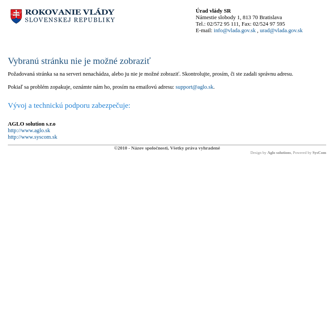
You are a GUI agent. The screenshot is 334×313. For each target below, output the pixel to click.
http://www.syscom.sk (32, 137)
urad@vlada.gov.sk (281, 30)
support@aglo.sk (195, 87)
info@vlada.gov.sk (235, 30)
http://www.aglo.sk (29, 130)
